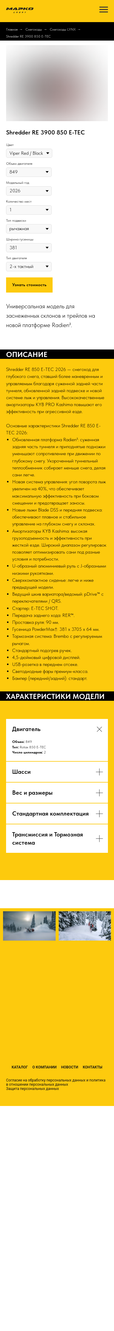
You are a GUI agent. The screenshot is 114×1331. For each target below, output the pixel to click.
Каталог (20, 1067)
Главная (12, 29)
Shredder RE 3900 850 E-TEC (28, 36)
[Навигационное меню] (103, 10)
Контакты (92, 1067)
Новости (69, 1067)
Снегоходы (34, 29)
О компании (45, 1067)
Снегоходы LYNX (63, 29)
